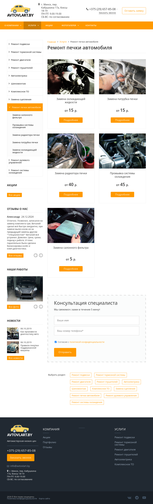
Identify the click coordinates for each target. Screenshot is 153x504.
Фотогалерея (69, 25)
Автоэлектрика (19, 75)
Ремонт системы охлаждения (19, 171)
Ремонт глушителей (22, 67)
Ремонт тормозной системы (26, 51)
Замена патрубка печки (25, 142)
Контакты (90, 25)
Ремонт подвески (20, 44)
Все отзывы (15, 255)
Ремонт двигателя (21, 59)
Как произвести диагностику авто (29, 332)
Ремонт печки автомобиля (26, 107)
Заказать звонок (107, 12)
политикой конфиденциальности (86, 342)
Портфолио (49, 442)
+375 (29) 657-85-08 (102, 9)
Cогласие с (81, 342)
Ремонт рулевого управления (19, 161)
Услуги (32, 25)
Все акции (14, 195)
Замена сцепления (21, 99)
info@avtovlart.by (20, 466)
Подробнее (71, 120)
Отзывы (47, 447)
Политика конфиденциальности (22, 498)
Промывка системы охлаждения (22, 126)
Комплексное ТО (20, 91)
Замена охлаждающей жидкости (24, 151)
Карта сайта (44, 498)
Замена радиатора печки (26, 134)
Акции (49, 25)
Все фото (14, 306)
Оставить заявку (134, 10)
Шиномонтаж (18, 83)
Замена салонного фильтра (22, 116)
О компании (11, 25)
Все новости (16, 358)
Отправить (65, 352)
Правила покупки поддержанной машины (29, 348)
